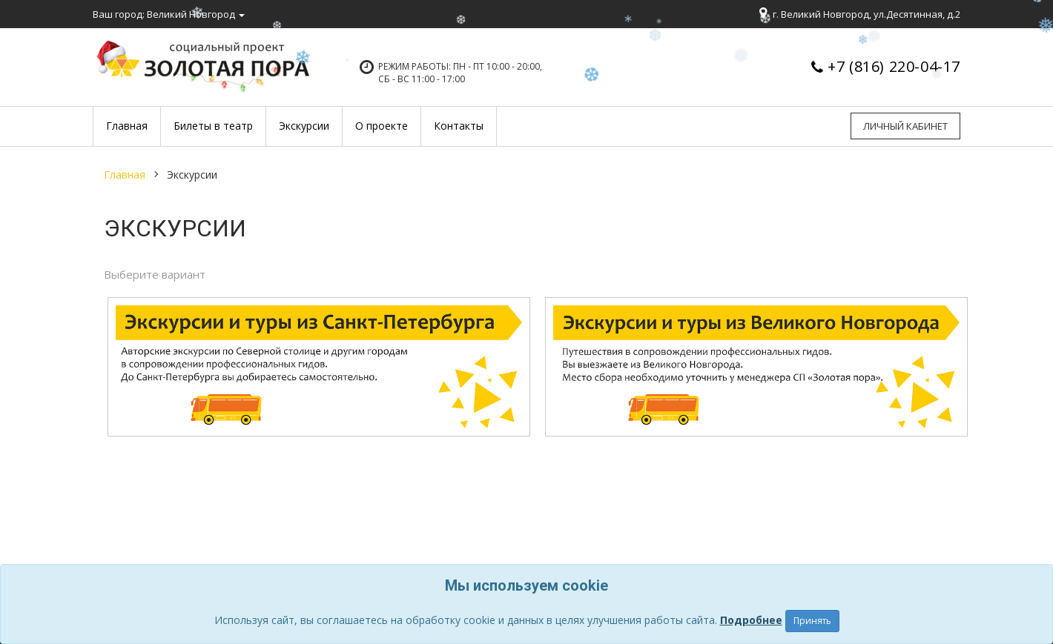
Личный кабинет (905, 126)
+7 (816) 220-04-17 (894, 66)
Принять (812, 620)
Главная (124, 174)
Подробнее (751, 620)
